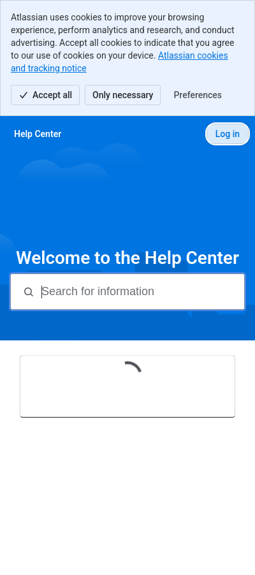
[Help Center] (37, 133)
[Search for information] (141, 291)
